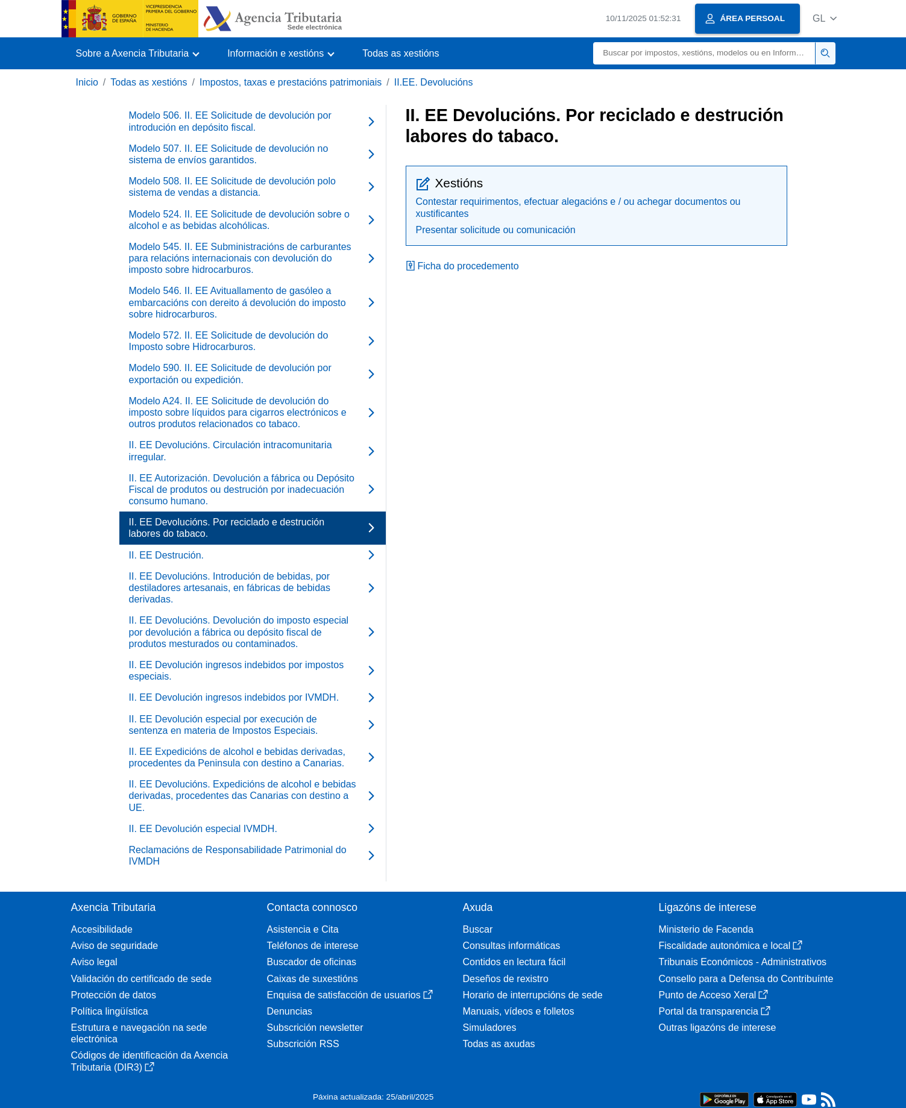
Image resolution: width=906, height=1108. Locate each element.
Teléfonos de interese (313, 946)
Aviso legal (94, 962)
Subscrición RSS (303, 1044)
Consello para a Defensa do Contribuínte (746, 979)
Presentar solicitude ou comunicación (496, 230)
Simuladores (490, 1027)
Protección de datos (113, 995)
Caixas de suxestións (312, 979)
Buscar (478, 929)
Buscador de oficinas (312, 962)
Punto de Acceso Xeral (714, 995)
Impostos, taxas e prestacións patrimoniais (291, 82)
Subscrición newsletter (315, 1027)
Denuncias (290, 1011)
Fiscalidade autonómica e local (731, 946)
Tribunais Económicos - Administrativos (743, 962)
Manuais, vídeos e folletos (518, 1011)
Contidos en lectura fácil (514, 962)
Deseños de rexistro (506, 979)
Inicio (87, 82)
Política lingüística (109, 1011)
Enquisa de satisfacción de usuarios (350, 995)
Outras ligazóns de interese (717, 1027)
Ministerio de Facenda (706, 929)
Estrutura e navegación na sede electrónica (139, 1033)
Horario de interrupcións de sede (533, 995)
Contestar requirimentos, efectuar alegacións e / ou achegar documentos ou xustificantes (578, 207)
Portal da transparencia (714, 1011)
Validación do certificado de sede (141, 979)
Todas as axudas (499, 1044)
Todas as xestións (400, 53)
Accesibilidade (102, 929)
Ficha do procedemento (462, 266)
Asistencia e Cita (303, 929)
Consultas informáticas (512, 946)
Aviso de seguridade (115, 946)
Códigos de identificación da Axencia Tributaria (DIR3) (149, 1061)
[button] (825, 18)
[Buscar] (704, 53)
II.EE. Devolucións (433, 82)
